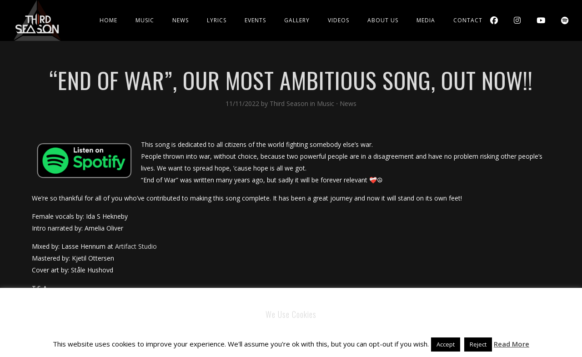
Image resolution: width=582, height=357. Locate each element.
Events (255, 20)
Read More (511, 343)
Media (425, 20)
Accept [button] (445, 344)
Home (108, 20)
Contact (467, 20)
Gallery (297, 20)
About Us (382, 20)
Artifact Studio (136, 246)
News (180, 20)
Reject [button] (478, 344)
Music (144, 20)
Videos (338, 20)
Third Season (290, 103)
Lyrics (216, 20)
